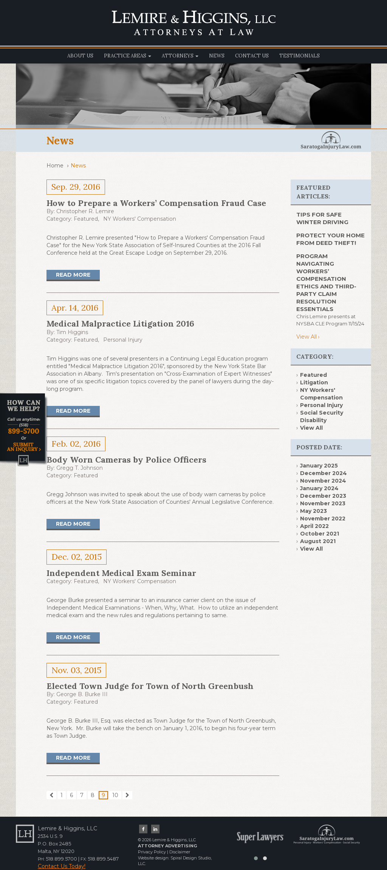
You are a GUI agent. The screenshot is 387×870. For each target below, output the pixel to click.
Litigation (314, 382)
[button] (255, 858)
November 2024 (323, 480)
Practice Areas (127, 56)
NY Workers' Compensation (139, 218)
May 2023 (313, 511)
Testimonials (299, 56)
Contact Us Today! (61, 866)
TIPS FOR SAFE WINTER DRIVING (322, 218)
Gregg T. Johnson (79, 467)
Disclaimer (179, 852)
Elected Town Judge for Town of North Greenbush (150, 686)
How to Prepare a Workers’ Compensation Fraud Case (156, 203)
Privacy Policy (152, 852)
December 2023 (323, 495)
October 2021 (319, 533)
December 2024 (323, 473)
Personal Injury (122, 339)
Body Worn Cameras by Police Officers (126, 459)
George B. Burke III (82, 694)
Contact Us (252, 56)
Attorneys (180, 56)
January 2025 (319, 465)
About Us (80, 56)
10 (115, 795)
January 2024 (319, 488)
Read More (73, 274)
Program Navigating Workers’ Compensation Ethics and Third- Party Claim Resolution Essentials (326, 282)
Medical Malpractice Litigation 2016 (120, 323)
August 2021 (318, 541)
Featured (86, 218)
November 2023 (322, 503)
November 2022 (322, 518)
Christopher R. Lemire (85, 211)
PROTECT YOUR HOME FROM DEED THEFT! (330, 239)
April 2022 (314, 526)
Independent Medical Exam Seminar (121, 573)
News (216, 56)
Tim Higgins (72, 332)
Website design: (153, 858)
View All (306, 336)
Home (54, 165)
